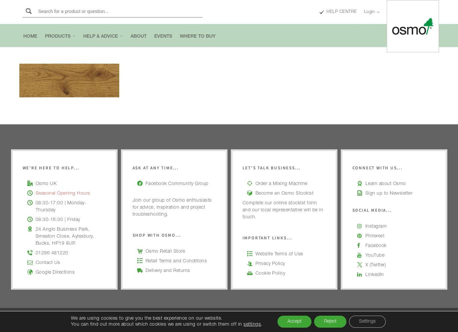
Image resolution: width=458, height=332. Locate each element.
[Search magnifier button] (29, 11)
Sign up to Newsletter (389, 193)
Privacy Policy (270, 264)
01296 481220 (52, 253)
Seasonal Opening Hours (63, 193)
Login (372, 12)
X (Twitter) (375, 265)
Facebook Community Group (177, 184)
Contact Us (48, 263)
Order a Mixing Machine (281, 184)
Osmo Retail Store (165, 251)
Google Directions (55, 272)
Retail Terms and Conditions (176, 261)
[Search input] (119, 11)
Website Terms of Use (279, 254)
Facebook (376, 246)
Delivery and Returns (168, 271)
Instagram (376, 226)
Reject (330, 321)
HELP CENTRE (338, 12)
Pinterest (375, 236)
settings (252, 324)
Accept (294, 321)
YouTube (375, 255)
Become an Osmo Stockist (284, 193)
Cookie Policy (270, 273)
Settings (367, 321)
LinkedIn (374, 275)
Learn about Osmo (385, 184)
